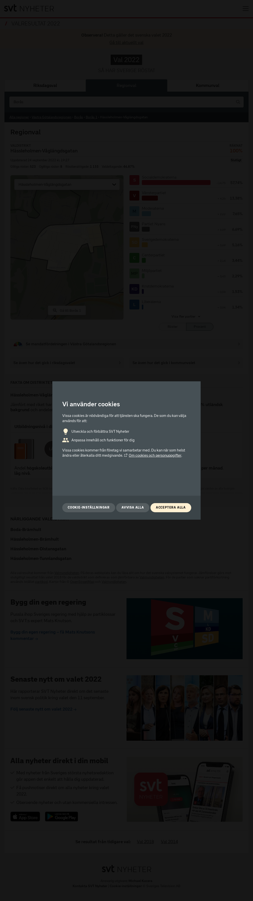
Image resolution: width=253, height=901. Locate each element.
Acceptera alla (171, 507)
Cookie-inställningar (89, 507)
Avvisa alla (133, 507)
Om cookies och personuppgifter (152, 455)
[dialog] (126, 450)
